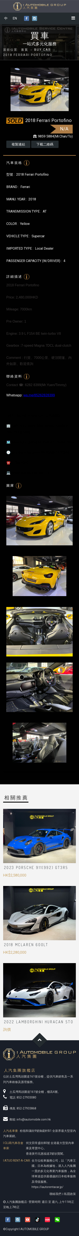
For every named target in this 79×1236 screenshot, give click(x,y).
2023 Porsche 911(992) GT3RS (36, 867)
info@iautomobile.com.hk (34, 1119)
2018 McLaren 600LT (26, 944)
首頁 (24, 49)
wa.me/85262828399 (39, 395)
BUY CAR (42, 49)
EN (15, 18)
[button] (57, 1219)
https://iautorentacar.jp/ (47, 1187)
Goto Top (39, 1040)
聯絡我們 (55, 1194)
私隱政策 (70, 1194)
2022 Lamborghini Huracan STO (39, 1021)
